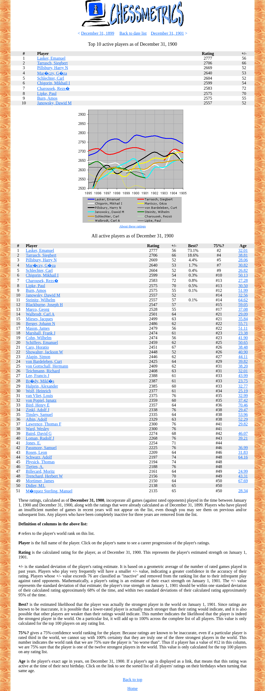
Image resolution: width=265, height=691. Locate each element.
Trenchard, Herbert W (44, 476)
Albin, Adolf (36, 419)
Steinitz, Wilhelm (40, 300)
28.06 (243, 260)
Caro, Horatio (37, 347)
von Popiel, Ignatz (41, 400)
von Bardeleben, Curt (44, 361)
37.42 (243, 400)
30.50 (243, 285)
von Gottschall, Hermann (47, 366)
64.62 (243, 300)
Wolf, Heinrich (38, 391)
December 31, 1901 (167, 33)
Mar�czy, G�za (52, 73)
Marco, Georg (37, 309)
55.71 (243, 323)
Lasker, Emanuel (51, 58)
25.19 (243, 391)
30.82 (243, 265)
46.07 (243, 433)
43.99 (243, 375)
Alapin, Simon (38, 356)
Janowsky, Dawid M (54, 103)
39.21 (243, 438)
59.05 (243, 304)
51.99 (243, 290)
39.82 (243, 361)
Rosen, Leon (36, 452)
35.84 (243, 319)
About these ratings (132, 226)
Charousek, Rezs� (53, 88)
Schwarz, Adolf (39, 457)
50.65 (243, 342)
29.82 (243, 424)
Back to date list (133, 33)
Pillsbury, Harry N (52, 67)
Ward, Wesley (37, 428)
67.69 (243, 481)
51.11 (243, 328)
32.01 (243, 250)
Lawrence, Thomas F (43, 424)
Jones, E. (33, 443)
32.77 (243, 386)
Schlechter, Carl (50, 78)
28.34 (243, 491)
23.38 (243, 333)
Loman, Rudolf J (40, 438)
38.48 (243, 347)
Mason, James (38, 328)
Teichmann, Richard (43, 371)
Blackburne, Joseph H (44, 304)
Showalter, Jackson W (44, 352)
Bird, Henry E (37, 405)
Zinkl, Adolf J (37, 410)
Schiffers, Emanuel (42, 342)
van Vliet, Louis (39, 395)
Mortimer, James (40, 481)
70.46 (243, 405)
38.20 (243, 366)
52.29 (243, 419)
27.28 (243, 280)
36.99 (243, 447)
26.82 (243, 270)
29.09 (243, 314)
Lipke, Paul (47, 93)
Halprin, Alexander (42, 386)
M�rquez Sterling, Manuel (49, 491)
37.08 (243, 309)
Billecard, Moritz (40, 471)
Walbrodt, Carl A (40, 314)
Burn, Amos (47, 98)
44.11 (243, 356)
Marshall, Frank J (40, 333)
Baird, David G (39, 433)
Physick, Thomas (40, 462)
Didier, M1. (35, 485)
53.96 (243, 414)
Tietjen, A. (34, 466)
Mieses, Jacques (39, 319)
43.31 (243, 476)
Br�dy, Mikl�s (40, 381)
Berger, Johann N (40, 323)
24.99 (243, 471)
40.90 (243, 352)
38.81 (243, 255)
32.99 (243, 395)
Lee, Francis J (37, 375)
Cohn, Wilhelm (39, 338)
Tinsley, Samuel (39, 414)
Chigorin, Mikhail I (53, 83)
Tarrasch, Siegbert (52, 63)
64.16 (243, 457)
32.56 (243, 295)
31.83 (243, 452)
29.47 (243, 410)
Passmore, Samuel (41, 447)
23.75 (243, 381)
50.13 (243, 275)
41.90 (243, 338)
